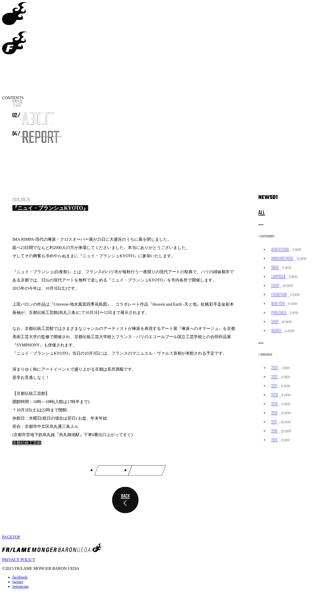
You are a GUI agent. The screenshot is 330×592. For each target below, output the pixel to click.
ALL (261, 213)
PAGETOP (11, 536)
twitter (17, 581)
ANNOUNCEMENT (282, 259)
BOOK (275, 268)
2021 (274, 386)
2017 (274, 422)
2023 (274, 368)
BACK (125, 495)
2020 (274, 395)
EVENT (275, 286)
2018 (274, 413)
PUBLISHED (278, 313)
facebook (20, 576)
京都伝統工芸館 (26, 443)
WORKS (276, 331)
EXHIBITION (279, 295)
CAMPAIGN (278, 277)
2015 (274, 440)
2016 (274, 431)
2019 (274, 404)
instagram (20, 585)
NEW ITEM (278, 304)
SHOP (274, 322)
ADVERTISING (280, 250)
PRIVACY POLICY (18, 558)
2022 (274, 377)
